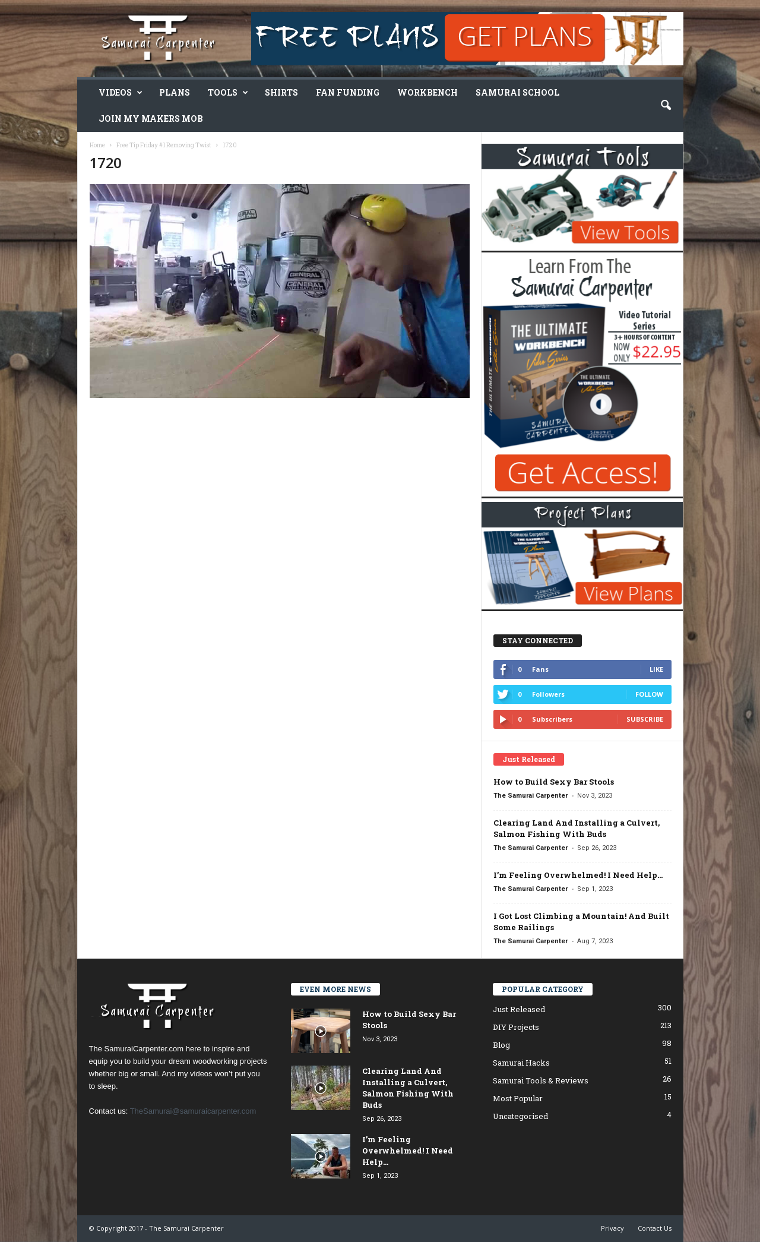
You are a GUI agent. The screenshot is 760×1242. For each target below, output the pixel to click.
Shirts (281, 92)
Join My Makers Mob (151, 118)
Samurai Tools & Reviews (540, 1080)
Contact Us (655, 1228)
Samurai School (517, 92)
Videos (120, 93)
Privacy (612, 1228)
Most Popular (518, 1098)
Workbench (427, 92)
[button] (666, 106)
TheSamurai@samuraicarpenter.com (193, 1111)
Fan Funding (347, 92)
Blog (501, 1044)
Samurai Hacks (521, 1062)
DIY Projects (516, 1027)
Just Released (519, 1009)
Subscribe (644, 719)
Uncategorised (520, 1116)
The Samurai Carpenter (530, 795)
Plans (174, 92)
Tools (228, 93)
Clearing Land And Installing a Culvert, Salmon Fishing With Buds (576, 828)
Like (656, 669)
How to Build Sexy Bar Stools (553, 781)
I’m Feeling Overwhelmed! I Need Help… (578, 875)
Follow (649, 694)
